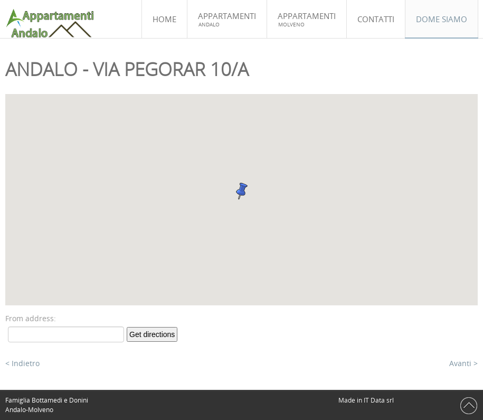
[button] (241, 191)
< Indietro (22, 363)
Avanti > (463, 363)
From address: (30, 318)
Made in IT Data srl (366, 400)
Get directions (152, 334)
